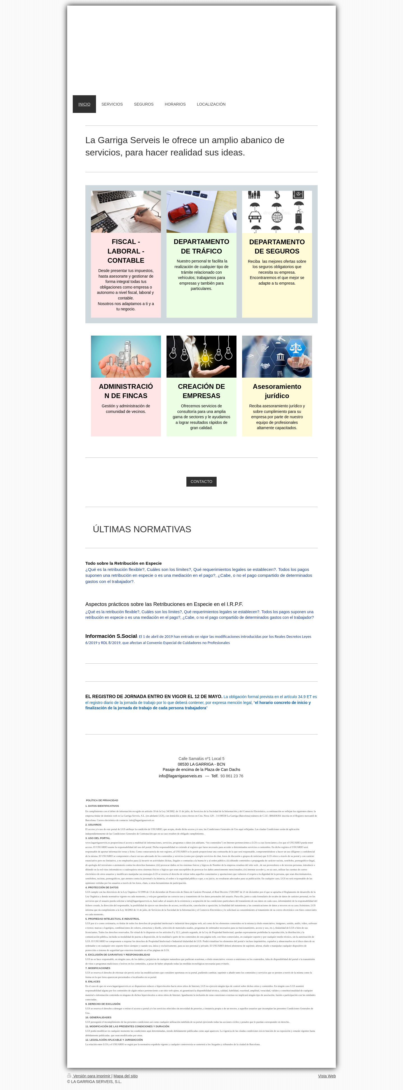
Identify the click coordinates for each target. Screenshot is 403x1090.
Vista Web (327, 1076)
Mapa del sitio (126, 1076)
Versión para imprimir (89, 1076)
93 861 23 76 (232, 776)
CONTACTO (201, 481)
